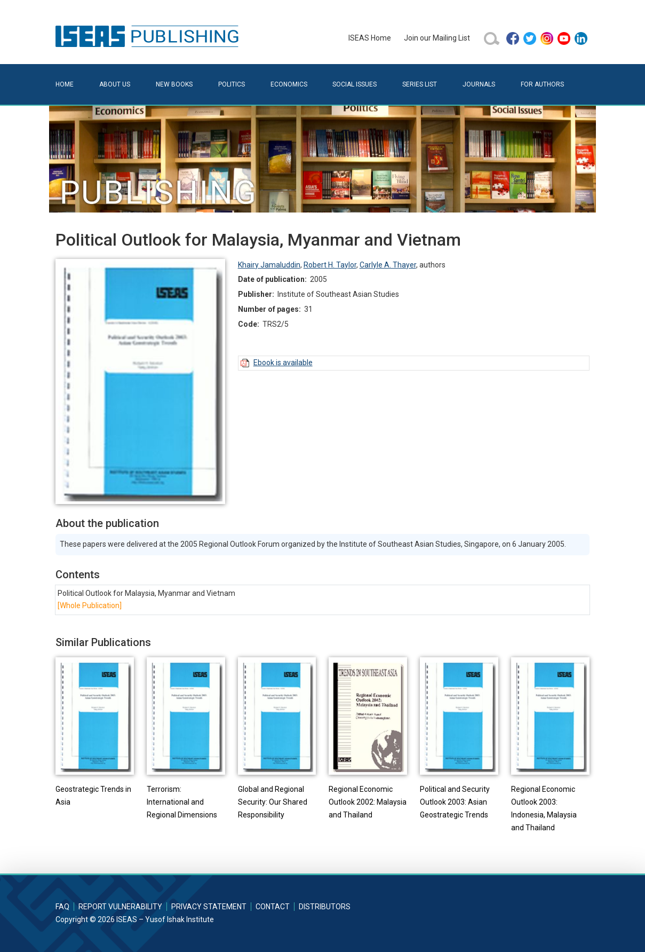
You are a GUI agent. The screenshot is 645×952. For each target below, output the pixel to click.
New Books (174, 84)
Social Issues (354, 84)
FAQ (62, 906)
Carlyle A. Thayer (388, 265)
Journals (479, 84)
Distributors (325, 906)
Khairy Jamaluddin (269, 265)
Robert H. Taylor (330, 265)
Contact (273, 906)
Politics (231, 84)
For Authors (542, 84)
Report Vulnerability (120, 906)
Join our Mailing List (437, 38)
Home (64, 84)
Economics (288, 84)
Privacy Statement (208, 906)
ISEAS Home (369, 38)
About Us (114, 84)
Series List (419, 84)
